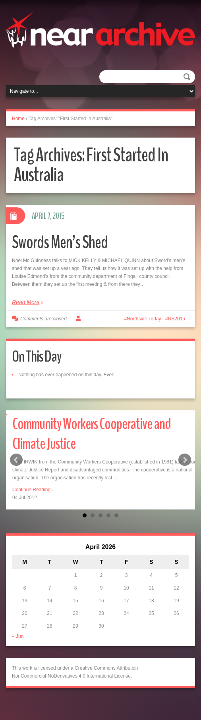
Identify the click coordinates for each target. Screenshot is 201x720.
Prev (16, 460)
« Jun (17, 636)
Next (184, 460)
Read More (25, 302)
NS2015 (176, 319)
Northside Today (144, 319)
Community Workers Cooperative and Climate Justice (91, 434)
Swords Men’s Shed (60, 242)
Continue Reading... (33, 489)
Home (18, 118)
